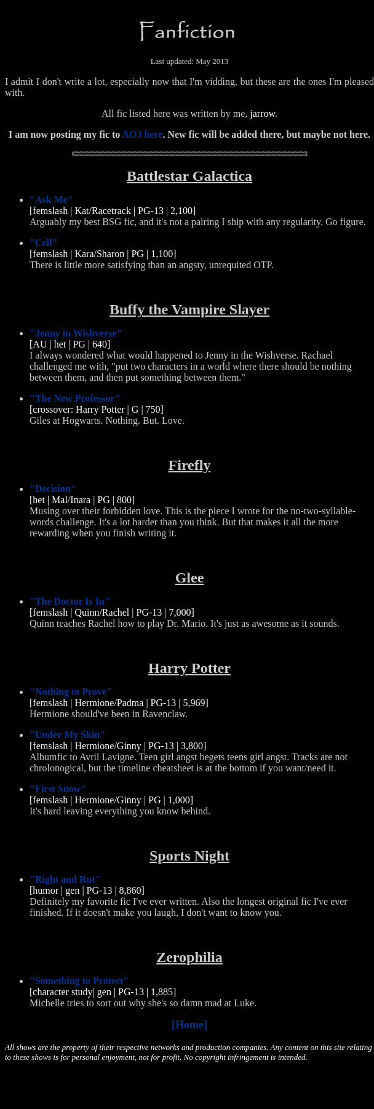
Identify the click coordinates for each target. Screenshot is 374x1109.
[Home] (189, 1025)
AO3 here (142, 134)
